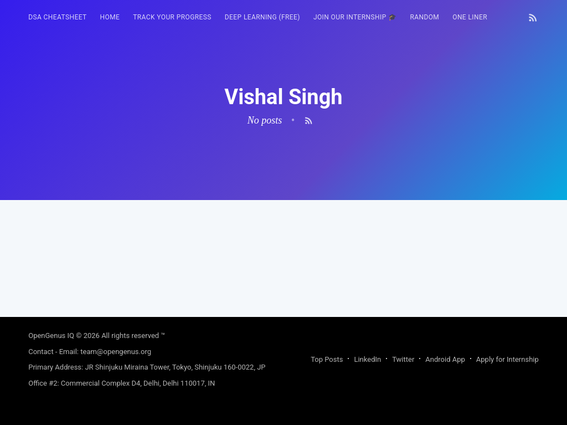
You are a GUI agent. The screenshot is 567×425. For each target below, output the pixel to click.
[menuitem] (57, 17)
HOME (110, 17)
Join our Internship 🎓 (355, 17)
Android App (445, 359)
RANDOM (424, 17)
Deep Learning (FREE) (262, 17)
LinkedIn (367, 359)
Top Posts (327, 359)
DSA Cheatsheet (57, 17)
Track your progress (172, 17)
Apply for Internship (507, 359)
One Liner (469, 17)
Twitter (403, 359)
